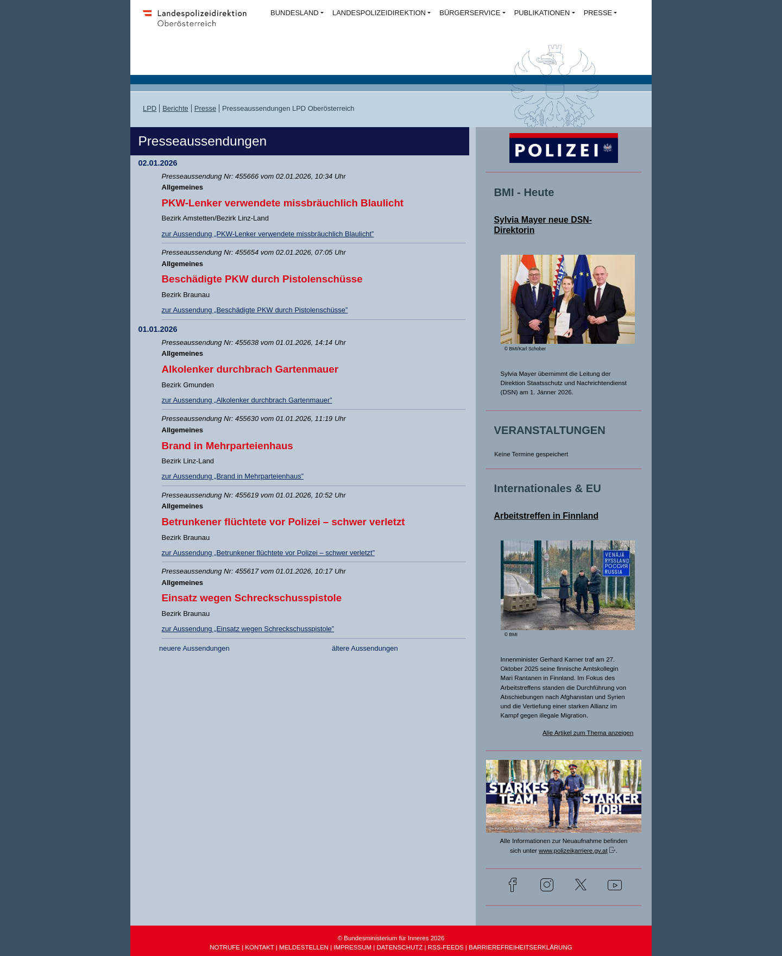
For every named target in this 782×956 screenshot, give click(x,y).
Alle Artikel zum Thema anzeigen (588, 732)
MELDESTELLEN (304, 947)
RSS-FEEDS (446, 947)
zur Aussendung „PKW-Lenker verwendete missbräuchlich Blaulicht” (268, 234)
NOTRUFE (225, 947)
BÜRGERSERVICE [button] (469, 13)
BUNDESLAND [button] (294, 13)
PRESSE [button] (598, 13)
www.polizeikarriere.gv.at (573, 850)
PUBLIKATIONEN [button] (542, 13)
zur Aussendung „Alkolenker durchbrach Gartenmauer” (247, 400)
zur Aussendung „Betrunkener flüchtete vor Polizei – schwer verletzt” (268, 553)
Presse (205, 108)
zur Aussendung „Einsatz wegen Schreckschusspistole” (248, 629)
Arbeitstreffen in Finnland (546, 515)
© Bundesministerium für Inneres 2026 (391, 938)
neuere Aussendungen (194, 648)
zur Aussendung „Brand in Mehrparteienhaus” (233, 476)
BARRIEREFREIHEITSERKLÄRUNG (520, 947)
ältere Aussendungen (365, 648)
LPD (149, 108)
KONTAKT (259, 947)
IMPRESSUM (352, 947)
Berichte (175, 108)
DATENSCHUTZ (399, 947)
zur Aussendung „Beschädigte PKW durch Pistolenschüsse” (255, 310)
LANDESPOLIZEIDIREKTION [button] (379, 13)
